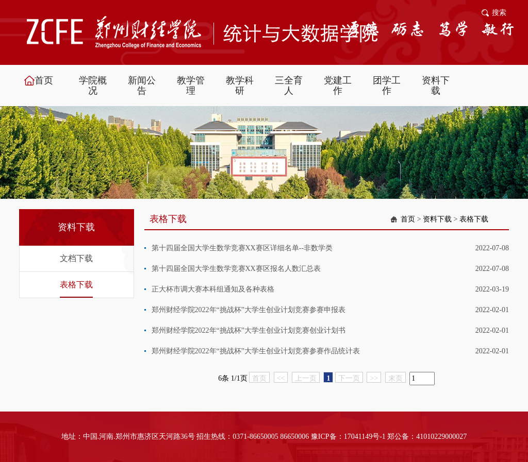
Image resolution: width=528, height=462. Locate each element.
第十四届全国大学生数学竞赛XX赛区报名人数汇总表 (236, 268)
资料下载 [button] (436, 85)
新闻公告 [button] (142, 85)
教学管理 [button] (191, 85)
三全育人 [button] (289, 85)
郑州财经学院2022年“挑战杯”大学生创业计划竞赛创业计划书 (248, 330)
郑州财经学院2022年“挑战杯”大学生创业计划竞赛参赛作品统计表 (256, 351)
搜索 (499, 12)
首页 (408, 219)
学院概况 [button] (93, 85)
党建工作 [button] (338, 85)
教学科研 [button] (240, 85)
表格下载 (76, 284)
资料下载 (437, 219)
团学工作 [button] (387, 85)
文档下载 (76, 258)
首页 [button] (44, 80)
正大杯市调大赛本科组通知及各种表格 (213, 289)
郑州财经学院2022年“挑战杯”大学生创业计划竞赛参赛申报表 (248, 310)
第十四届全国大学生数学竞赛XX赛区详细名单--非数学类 (242, 248)
